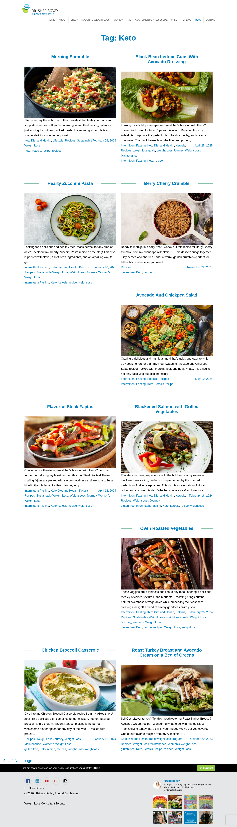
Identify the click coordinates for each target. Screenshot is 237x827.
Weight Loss (172, 627)
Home (51, 19)
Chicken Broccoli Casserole (70, 650)
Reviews (186, 19)
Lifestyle (58, 140)
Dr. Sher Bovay (40, 9)
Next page (23, 760)
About (63, 19)
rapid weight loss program (165, 738)
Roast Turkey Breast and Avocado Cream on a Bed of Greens (167, 653)
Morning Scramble (70, 56)
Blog (198, 19)
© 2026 (29, 793)
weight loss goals (144, 150)
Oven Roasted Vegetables (166, 528)
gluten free (128, 272)
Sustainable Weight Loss (52, 272)
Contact (211, 19)
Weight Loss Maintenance (149, 744)
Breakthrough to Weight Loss (90, 19)
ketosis (36, 150)
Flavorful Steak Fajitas (70, 406)
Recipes (70, 140)
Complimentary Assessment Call (156, 19)
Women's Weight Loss (147, 622)
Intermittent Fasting (133, 145)
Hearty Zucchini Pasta (70, 183)
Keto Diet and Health (37, 140)
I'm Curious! (206, 768)
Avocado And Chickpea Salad (166, 295)
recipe (47, 150)
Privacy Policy (45, 793)
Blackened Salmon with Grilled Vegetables (167, 409)
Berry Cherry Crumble (166, 183)
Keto (27, 150)
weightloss (85, 282)
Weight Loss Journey (170, 150)
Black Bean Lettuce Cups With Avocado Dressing (166, 59)
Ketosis (180, 145)
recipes (56, 150)
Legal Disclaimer (67, 793)
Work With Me (122, 19)
